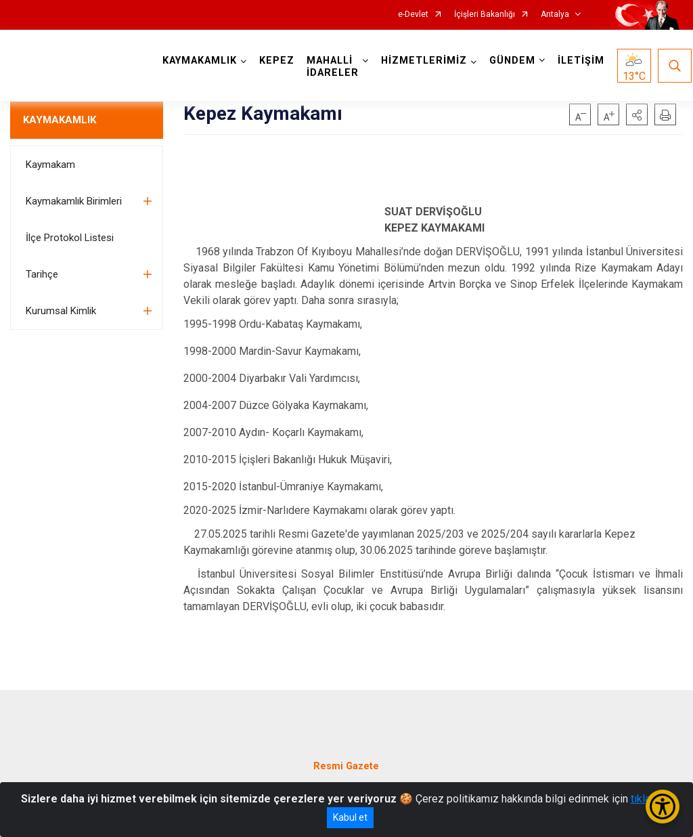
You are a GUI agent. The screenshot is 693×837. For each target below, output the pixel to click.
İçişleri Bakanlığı (484, 14)
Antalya (555, 14)
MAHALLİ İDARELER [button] (333, 67)
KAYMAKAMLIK (59, 120)
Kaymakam (50, 164)
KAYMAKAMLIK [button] (199, 60)
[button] (637, 114)
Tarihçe (42, 274)
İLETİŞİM (581, 60)
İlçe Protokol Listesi (70, 238)
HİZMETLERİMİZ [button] (424, 60)
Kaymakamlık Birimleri (74, 201)
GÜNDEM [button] (512, 60)
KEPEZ (276, 60)
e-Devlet (413, 14)
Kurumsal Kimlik (61, 311)
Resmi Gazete (346, 766)
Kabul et (350, 817)
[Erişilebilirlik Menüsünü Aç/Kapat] (662, 806)
